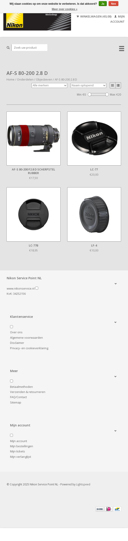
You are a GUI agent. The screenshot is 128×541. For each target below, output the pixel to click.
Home (10, 79)
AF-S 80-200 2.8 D (66, 79)
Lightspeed (83, 484)
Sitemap (15, 402)
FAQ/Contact (18, 397)
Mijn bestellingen (21, 446)
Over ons (16, 332)
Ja (102, 3)
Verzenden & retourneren (27, 392)
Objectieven (44, 79)
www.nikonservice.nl (21, 288)
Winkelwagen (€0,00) (94, 16)
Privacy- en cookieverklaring (29, 348)
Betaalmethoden (21, 387)
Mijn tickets (17, 451)
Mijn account (18, 441)
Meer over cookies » (65, 9)
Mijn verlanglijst (20, 457)
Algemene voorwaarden (26, 338)
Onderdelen (25, 79)
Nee (113, 3)
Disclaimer (17, 343)
